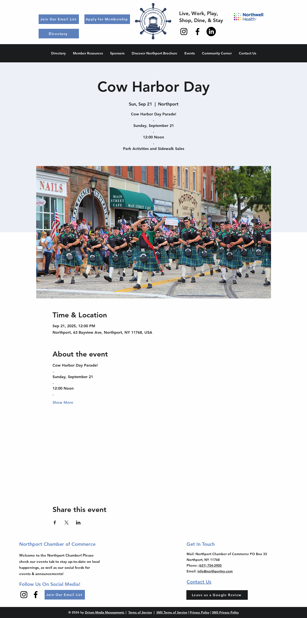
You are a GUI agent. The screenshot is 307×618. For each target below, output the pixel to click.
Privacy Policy (199, 612)
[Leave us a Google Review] (217, 595)
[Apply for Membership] (107, 19)
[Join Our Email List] (59, 19)
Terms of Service (140, 612)
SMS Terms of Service (171, 612)
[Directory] (59, 33)
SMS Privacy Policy (225, 612)
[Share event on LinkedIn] (78, 522)
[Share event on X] (66, 522)
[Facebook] (197, 31)
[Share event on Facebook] (55, 522)
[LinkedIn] (211, 31)
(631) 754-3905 (210, 565)
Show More (63, 402)
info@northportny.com (215, 571)
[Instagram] (184, 31)
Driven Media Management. (105, 612)
